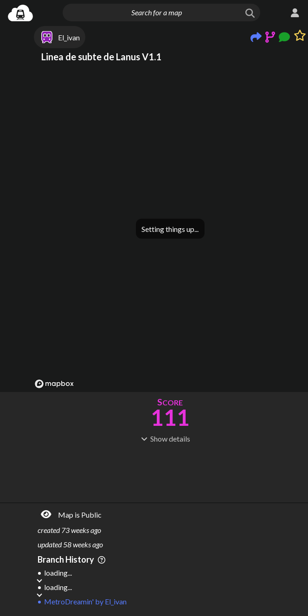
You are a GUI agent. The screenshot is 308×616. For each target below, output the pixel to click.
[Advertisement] (170, 472)
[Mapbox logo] (54, 384)
